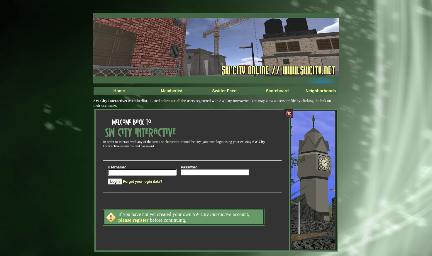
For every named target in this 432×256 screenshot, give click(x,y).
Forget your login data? (142, 182)
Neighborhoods (321, 90)
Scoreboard (277, 90)
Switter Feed (224, 90)
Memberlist (171, 90)
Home (119, 90)
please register (133, 220)
